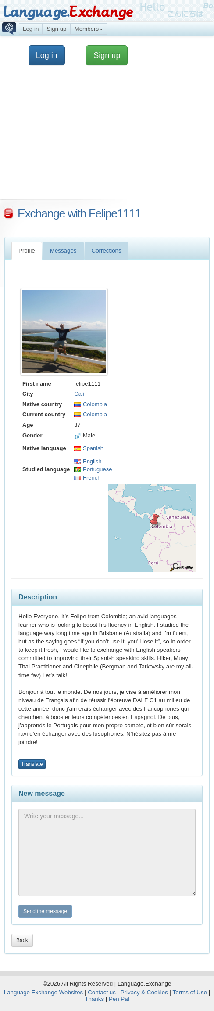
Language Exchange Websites (43, 992)
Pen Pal (119, 999)
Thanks (94, 999)
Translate (32, 764)
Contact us (102, 992)
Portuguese (93, 469)
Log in (31, 28)
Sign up (56, 28)
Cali (79, 393)
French (87, 477)
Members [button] (89, 28)
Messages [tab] (63, 250)
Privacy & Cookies (144, 992)
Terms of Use (190, 992)
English (87, 461)
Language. (67, 12)
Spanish (88, 448)
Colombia (90, 404)
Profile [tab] (26, 250)
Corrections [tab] (106, 250)
